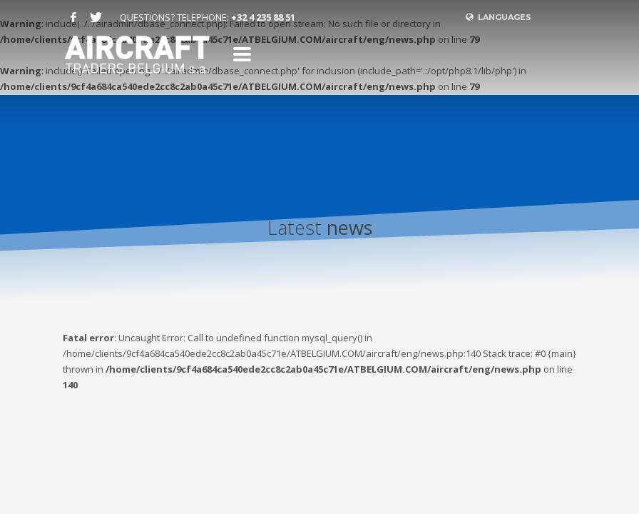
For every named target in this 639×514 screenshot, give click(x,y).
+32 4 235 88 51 (263, 17)
